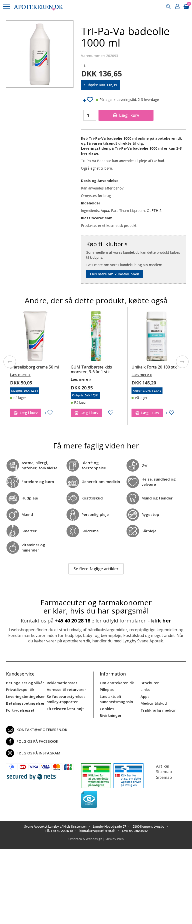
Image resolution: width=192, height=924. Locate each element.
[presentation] (10, 361)
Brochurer (149, 682)
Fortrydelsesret (19, 708)
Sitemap (164, 775)
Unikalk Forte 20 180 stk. (155, 367)
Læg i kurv (126, 115)
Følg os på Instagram (32, 751)
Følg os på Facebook (31, 739)
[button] (6, 6)
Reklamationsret (61, 682)
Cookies (106, 706)
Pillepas (106, 688)
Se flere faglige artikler (96, 568)
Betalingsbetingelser (24, 701)
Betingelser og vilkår (24, 682)
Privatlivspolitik (19, 688)
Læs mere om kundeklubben (114, 274)
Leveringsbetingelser (24, 695)
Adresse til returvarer (65, 688)
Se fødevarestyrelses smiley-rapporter (65, 698)
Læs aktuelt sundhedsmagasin (116, 698)
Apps (144, 695)
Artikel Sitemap (164, 766)
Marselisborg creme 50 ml (34, 367)
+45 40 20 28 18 (72, 620)
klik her (161, 620)
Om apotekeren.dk (116, 682)
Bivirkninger (110, 713)
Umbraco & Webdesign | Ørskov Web (96, 836)
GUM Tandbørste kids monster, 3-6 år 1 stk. (91, 369)
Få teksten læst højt (64, 706)
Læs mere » (19, 374)
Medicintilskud (153, 701)
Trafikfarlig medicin (158, 708)
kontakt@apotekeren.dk (36, 727)
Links (144, 688)
